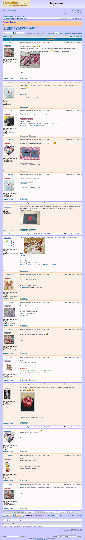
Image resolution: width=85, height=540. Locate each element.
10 (65, 33)
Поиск (80, 10)
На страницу (51, 33)
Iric (11, 29)
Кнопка (11, 233)
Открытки (28, 374)
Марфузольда (10, 274)
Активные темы (20, 16)
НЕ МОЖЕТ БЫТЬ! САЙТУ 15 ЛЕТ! (19, 28)
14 (72, 33)
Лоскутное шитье (22, 18)
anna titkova (11, 203)
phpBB (36, 538)
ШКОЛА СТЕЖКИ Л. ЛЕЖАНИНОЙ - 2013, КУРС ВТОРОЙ (38, 264)
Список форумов (7, 18)
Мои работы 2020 (39, 125)
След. (80, 33)
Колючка (18, 29)
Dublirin (15, 18)
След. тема (79, 36)
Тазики (33, 374)
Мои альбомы (24, 287)
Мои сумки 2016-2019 (26, 125)
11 (67, 33)
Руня (14, 29)
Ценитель (10, 82)
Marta (10, 42)
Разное (22, 374)
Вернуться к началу (8, 78)
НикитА (11, 139)
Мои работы (23, 94)
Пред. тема (72, 36)
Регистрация (12, 10)
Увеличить (23, 255)
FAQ (74, 10)
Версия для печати (8, 36)
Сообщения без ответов (9, 16)
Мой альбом (24, 315)
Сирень (11, 302)
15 (73, 33)
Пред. (60, 33)
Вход (5, 10)
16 (75, 33)
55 (78, 33)
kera (11, 384)
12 (68, 33)
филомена (10, 455)
